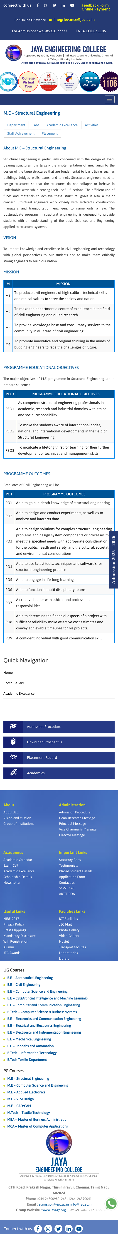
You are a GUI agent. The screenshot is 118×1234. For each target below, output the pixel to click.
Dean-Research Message (77, 818)
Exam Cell (10, 865)
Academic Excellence (62, 125)
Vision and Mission (17, 818)
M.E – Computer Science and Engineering (37, 1085)
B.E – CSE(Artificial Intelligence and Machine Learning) (47, 998)
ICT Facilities (68, 919)
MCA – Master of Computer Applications (37, 1126)
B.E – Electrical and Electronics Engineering (39, 1025)
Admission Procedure (74, 812)
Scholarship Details (17, 877)
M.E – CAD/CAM (19, 1106)
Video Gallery (69, 936)
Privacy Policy (13, 924)
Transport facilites (72, 947)
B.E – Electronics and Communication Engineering (44, 1019)
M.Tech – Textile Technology (28, 1113)
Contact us (67, 882)
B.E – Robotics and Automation (30, 1046)
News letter (11, 882)
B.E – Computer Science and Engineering (37, 991)
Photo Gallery (13, 683)
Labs (35, 125)
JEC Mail (65, 924)
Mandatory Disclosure (19, 936)
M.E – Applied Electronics (26, 1092)
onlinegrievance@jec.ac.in (72, 19)
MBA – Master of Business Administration (37, 1119)
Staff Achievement (20, 133)
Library (64, 958)
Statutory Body (70, 860)
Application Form (72, 877)
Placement (50, 133)
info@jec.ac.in (80, 1204)
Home (8, 672)
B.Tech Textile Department (27, 1060)
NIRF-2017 (11, 919)
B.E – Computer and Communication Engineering (43, 1005)
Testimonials (68, 865)
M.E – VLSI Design (20, 1099)
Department (16, 125)
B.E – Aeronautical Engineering (30, 978)
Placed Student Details (75, 871)
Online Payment (96, 9)
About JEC (11, 812)
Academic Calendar (17, 860)
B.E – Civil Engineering (23, 985)
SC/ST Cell (66, 888)
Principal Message (72, 823)
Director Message (72, 835)
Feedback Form (95, 5)
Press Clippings (14, 930)
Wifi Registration (15, 941)
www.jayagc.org (54, 1210)
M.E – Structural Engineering (28, 1078)
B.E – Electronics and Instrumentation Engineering (44, 1032)
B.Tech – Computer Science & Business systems (42, 1012)
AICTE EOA (67, 894)
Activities (91, 125)
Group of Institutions (18, 823)
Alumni (8, 947)
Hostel (64, 941)
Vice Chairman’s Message (77, 829)
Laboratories (68, 953)
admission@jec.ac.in (54, 1204)
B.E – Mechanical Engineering (29, 1039)
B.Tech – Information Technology (32, 1053)
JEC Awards (11, 953)
